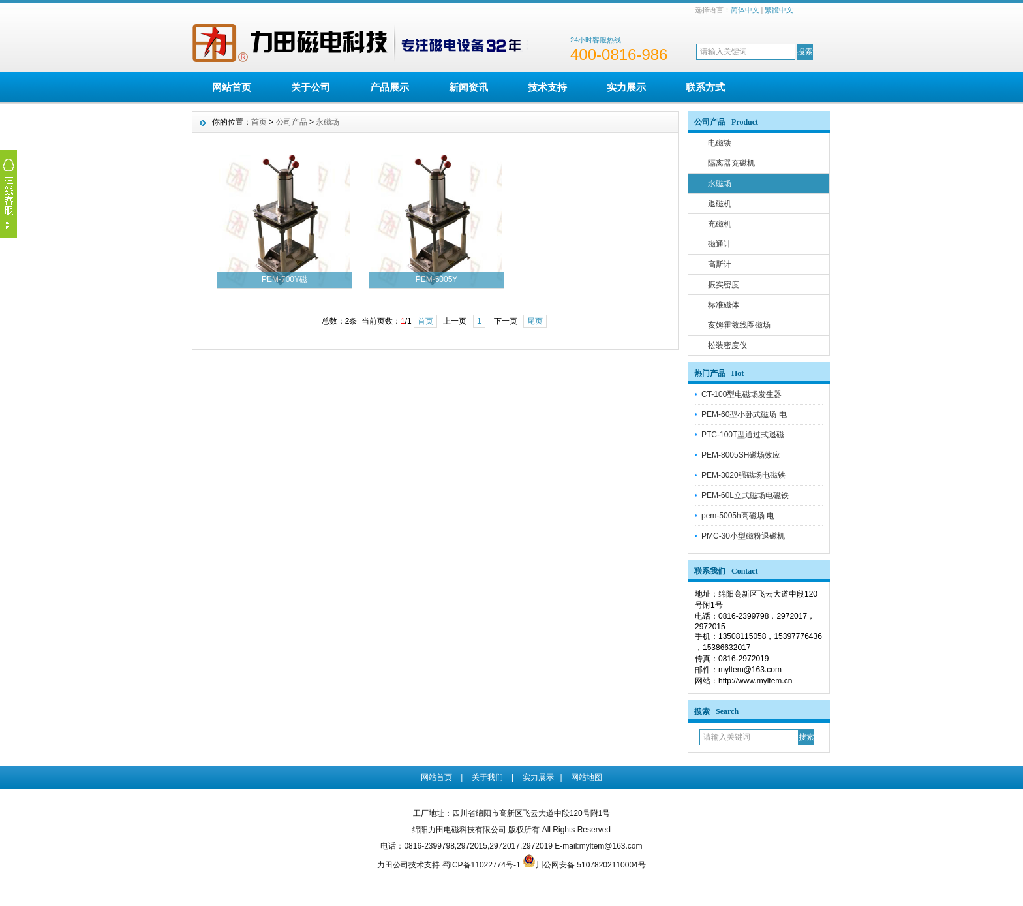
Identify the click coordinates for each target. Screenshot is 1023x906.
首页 (259, 122)
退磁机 (719, 203)
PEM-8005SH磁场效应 (740, 455)
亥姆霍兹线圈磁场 (739, 325)
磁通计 (719, 244)
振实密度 (723, 284)
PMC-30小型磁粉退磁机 (743, 535)
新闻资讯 (468, 87)
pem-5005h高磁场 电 (737, 515)
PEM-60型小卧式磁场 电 (744, 414)
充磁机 (719, 223)
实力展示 (626, 87)
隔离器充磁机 (731, 163)
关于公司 (310, 87)
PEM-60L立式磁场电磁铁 (745, 495)
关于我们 (487, 777)
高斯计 (719, 264)
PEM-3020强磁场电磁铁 (743, 475)
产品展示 (389, 87)
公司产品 (291, 122)
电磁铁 (719, 143)
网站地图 (586, 777)
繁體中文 (779, 10)
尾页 (535, 321)
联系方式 (705, 87)
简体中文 (745, 10)
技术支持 (547, 87)
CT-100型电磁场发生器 (741, 394)
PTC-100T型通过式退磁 (742, 434)
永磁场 (719, 183)
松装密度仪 (727, 345)
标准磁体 (723, 304)
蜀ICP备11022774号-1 (481, 864)
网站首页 (231, 87)
